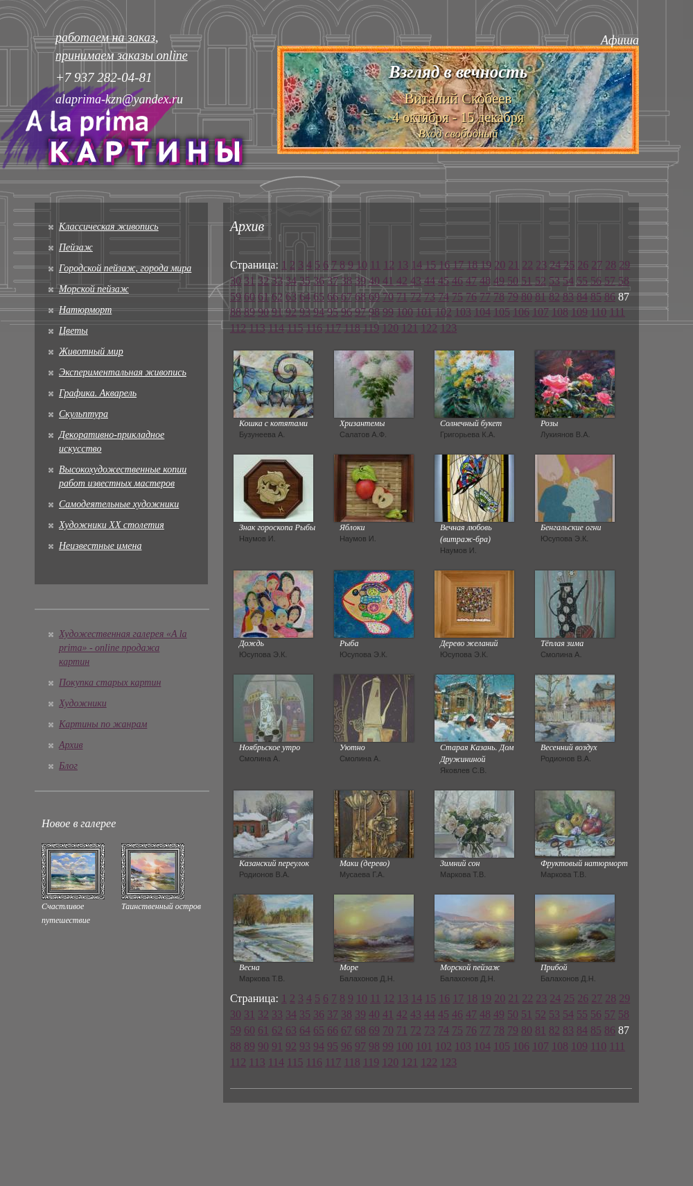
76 (471, 297)
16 (444, 265)
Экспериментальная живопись (122, 372)
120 (390, 328)
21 (513, 265)
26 (582, 265)
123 (448, 328)
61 (263, 297)
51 (526, 281)
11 (375, 265)
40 (374, 281)
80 (526, 297)
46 (457, 281)
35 (304, 281)
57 (609, 281)
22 (527, 265)
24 (555, 265)
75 (457, 297)
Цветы (73, 330)
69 (374, 297)
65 (318, 297)
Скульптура (83, 414)
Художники (83, 703)
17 (458, 265)
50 (512, 281)
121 (409, 328)
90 (263, 312)
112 (238, 328)
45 (443, 281)
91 (277, 312)
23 (541, 265)
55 (582, 281)
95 (332, 312)
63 (291, 297)
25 (568, 265)
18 (471, 265)
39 (360, 281)
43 (415, 281)
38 (346, 281)
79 (512, 297)
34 (291, 281)
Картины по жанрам (103, 724)
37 (332, 281)
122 (429, 328)
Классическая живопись (109, 226)
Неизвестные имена (100, 546)
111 (617, 312)
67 (346, 297)
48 (485, 281)
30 (235, 281)
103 (463, 312)
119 (371, 328)
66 (332, 297)
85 (596, 297)
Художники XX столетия (111, 525)
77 (485, 297)
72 (415, 297)
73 (429, 297)
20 (499, 265)
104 (482, 312)
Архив (71, 745)
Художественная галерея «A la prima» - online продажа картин (123, 648)
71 (401, 297)
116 (314, 328)
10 (361, 265)
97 (360, 312)
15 (430, 265)
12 (388, 265)
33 (277, 281)
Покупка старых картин (110, 682)
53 (554, 281)
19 (485, 265)
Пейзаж (76, 247)
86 (609, 297)
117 (333, 328)
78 (499, 297)
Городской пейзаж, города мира (125, 268)
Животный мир (91, 351)
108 (560, 312)
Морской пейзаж (94, 289)
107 (540, 312)
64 (304, 297)
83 (568, 297)
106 (521, 312)
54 (568, 281)
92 (291, 312)
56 (596, 281)
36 (318, 281)
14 (416, 265)
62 (277, 297)
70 (388, 297)
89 (249, 312)
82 (554, 297)
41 (388, 281)
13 (402, 265)
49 (499, 281)
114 (276, 328)
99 (388, 312)
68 (360, 297)
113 (257, 328)
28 (610, 265)
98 (374, 312)
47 (471, 281)
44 (429, 281)
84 (582, 297)
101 (424, 312)
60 (249, 297)
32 (263, 281)
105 (501, 312)
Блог (68, 766)
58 (623, 281)
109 (579, 312)
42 (401, 281)
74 (443, 297)
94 (318, 312)
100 (404, 312)
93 (304, 312)
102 (443, 312)
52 (540, 281)
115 (295, 328)
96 (346, 312)
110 (598, 312)
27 (596, 265)
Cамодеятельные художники (119, 504)
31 (249, 281)
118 (352, 328)
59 (235, 297)
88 (235, 312)
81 (540, 297)
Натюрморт (85, 310)
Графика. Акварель (98, 393)
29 (624, 265)
